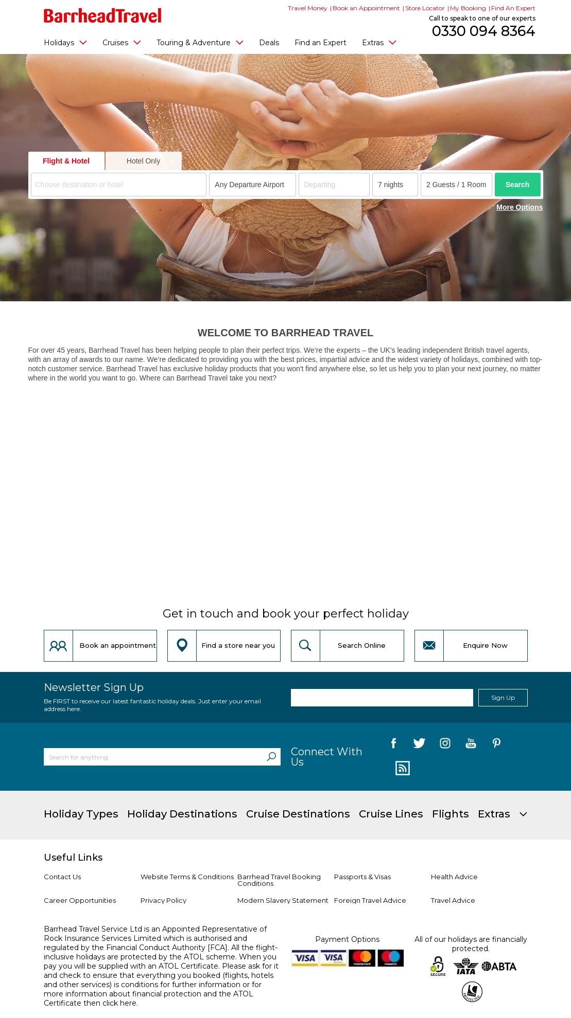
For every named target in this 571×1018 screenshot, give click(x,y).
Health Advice (454, 876)
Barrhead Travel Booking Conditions (279, 879)
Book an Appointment (366, 8)
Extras (379, 42)
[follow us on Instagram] (445, 745)
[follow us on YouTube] (471, 745)
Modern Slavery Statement (282, 900)
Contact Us (62, 876)
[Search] (271, 757)
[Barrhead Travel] (103, 15)
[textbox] (120, 185)
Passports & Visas (362, 876)
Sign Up (503, 697)
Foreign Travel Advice (370, 900)
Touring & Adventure (200, 42)
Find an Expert (321, 42)
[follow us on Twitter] (419, 745)
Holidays (65, 42)
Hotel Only (143, 161)
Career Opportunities (80, 900)
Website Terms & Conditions (187, 876)
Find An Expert (513, 8)
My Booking (468, 8)
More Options (519, 207)
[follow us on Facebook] (394, 745)
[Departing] (334, 184)
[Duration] (395, 184)
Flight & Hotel (66, 161)
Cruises (121, 42)
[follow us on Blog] (401, 768)
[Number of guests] (456, 184)
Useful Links (73, 857)
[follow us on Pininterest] (497, 745)
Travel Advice (453, 900)
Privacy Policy (163, 900)
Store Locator (425, 8)
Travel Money (307, 8)
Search (518, 184)
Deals (269, 42)
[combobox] (119, 184)
